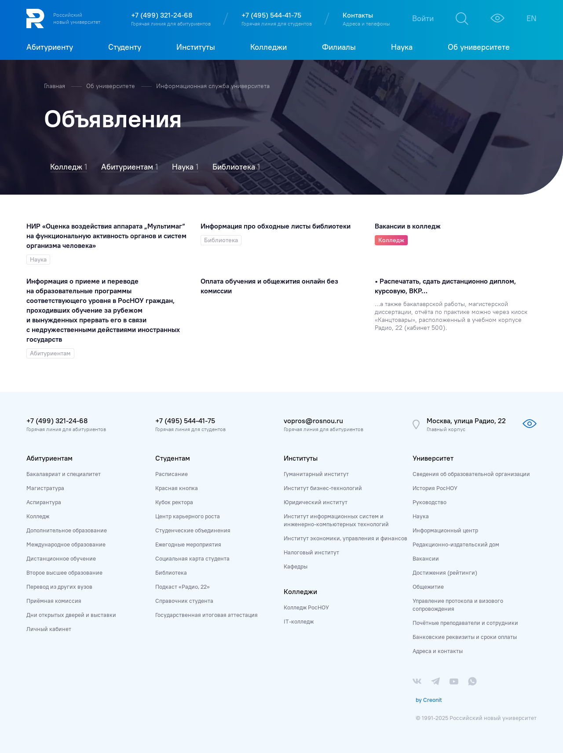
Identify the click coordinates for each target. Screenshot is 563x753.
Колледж (37, 516)
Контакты (358, 15)
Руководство (429, 502)
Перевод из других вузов (59, 586)
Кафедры (295, 566)
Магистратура (45, 487)
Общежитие (428, 586)
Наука (421, 516)
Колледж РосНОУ (306, 607)
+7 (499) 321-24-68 (161, 15)
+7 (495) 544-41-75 (271, 15)
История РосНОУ (435, 487)
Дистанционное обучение (61, 558)
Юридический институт (315, 502)
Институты (301, 458)
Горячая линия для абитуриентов (171, 23)
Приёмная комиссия (53, 600)
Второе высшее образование (64, 572)
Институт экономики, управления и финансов (345, 538)
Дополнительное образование (66, 530)
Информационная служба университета (213, 86)
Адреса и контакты (438, 650)
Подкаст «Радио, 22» (182, 586)
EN (531, 18)
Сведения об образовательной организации (471, 473)
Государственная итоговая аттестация (206, 614)
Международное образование (66, 544)
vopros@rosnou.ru (313, 420)
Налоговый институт (311, 552)
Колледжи (300, 591)
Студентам (172, 458)
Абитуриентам (49, 458)
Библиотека (171, 572)
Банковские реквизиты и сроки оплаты (465, 636)
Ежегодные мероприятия (188, 544)
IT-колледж (299, 621)
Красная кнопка (176, 487)
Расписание (171, 473)
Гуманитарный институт (316, 473)
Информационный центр (445, 530)
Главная (55, 86)
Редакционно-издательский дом (456, 544)
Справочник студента (184, 600)
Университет (433, 458)
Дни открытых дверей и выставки (71, 614)
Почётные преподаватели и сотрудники (465, 622)
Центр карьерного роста (187, 516)
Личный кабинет (48, 628)
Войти (423, 18)
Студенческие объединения (192, 530)
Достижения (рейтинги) (445, 572)
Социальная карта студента (192, 558)
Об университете (111, 86)
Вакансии (426, 558)
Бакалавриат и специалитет (63, 473)
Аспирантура (43, 502)
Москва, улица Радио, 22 (466, 420)
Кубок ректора (174, 502)
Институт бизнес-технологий (323, 487)
